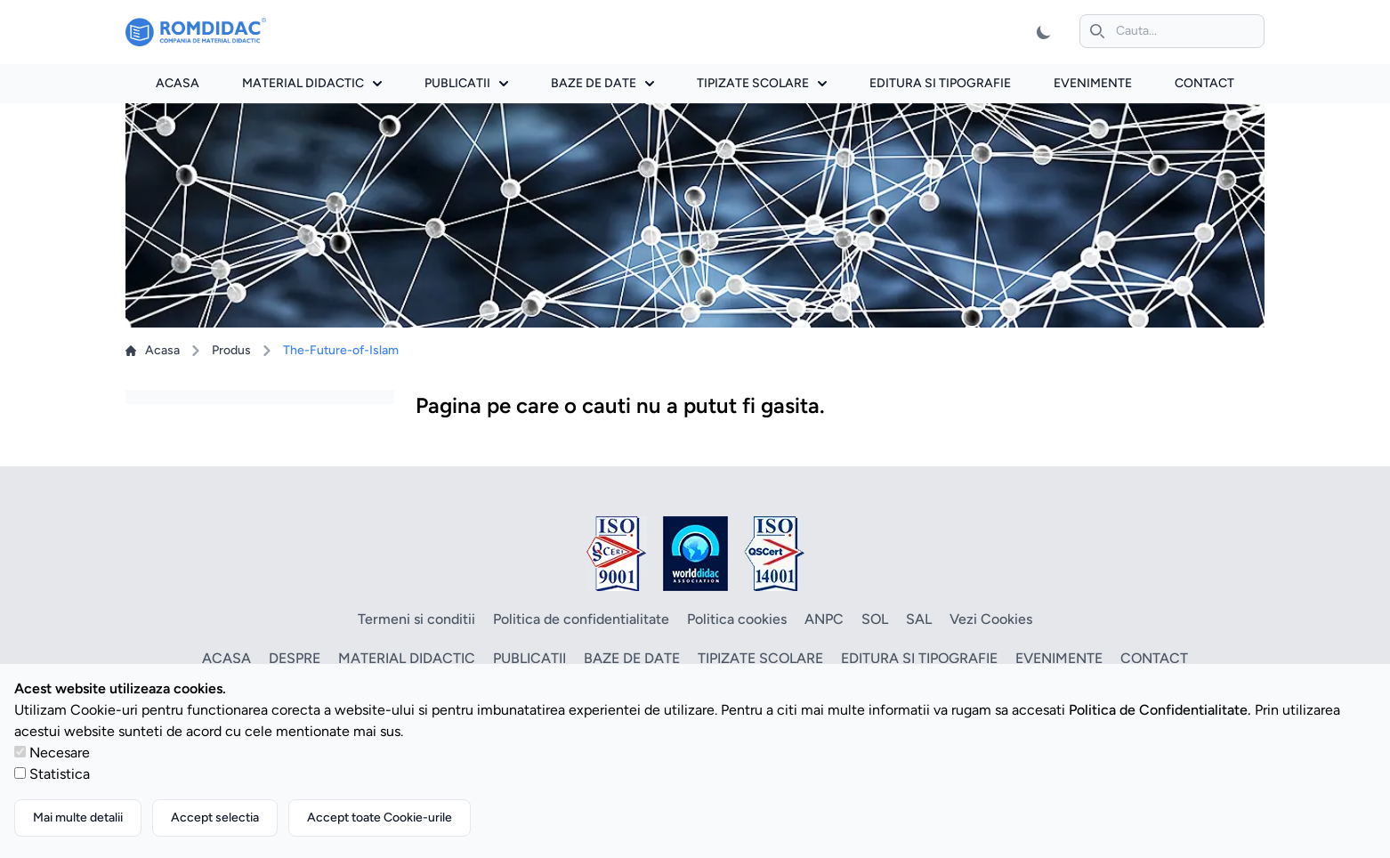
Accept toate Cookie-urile (379, 817)
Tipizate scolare (762, 83)
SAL (919, 619)
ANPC (824, 619)
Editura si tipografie (940, 83)
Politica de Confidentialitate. (1160, 709)
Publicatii (466, 83)
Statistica (59, 773)
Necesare (59, 752)
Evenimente (1093, 83)
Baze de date (602, 83)
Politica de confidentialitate (581, 619)
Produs (231, 350)
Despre (294, 658)
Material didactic (312, 83)
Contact (1204, 83)
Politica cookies (737, 619)
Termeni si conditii (416, 619)
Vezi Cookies (991, 619)
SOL (874, 619)
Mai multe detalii (78, 817)
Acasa (177, 83)
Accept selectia (215, 817)
